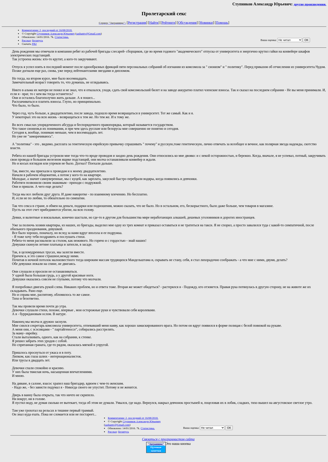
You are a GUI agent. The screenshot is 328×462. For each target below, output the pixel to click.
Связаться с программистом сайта (168, 439)
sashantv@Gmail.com (88, 33)
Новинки (206, 22)
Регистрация (137, 22)
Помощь (222, 22)
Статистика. (62, 37)
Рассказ (26, 40)
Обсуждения (187, 22)
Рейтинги (168, 22)
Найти (154, 22)
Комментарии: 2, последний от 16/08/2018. (47, 30)
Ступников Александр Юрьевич (56, 33)
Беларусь (37, 40)
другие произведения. (310, 4)
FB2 (34, 43)
